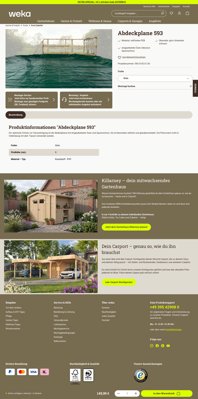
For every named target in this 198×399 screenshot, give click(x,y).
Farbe (121, 71)
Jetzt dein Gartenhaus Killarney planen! (126, 227)
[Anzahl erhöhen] (136, 299)
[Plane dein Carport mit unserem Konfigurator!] (51, 266)
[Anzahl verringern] (118, 299)
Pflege (9, 327)
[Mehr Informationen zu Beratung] (86, 100)
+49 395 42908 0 (164, 318)
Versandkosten (61, 331)
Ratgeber (176, 6)
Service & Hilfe (149, 6)
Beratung (58, 318)
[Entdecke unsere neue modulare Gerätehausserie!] (51, 206)
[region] (59, 58)
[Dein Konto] (179, 13)
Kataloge (58, 348)
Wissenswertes (13, 339)
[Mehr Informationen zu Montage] (32, 100)
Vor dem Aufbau (13, 318)
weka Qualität (108, 327)
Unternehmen (164, 6)
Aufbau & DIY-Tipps (15, 323)
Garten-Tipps (12, 331)
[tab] (16, 115)
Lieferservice (60, 335)
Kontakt (186, 6)
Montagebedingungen (64, 344)
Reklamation (60, 352)
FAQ (56, 327)
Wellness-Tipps (13, 335)
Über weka (108, 313)
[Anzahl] (127, 299)
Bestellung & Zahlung (64, 323)
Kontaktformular (173, 340)
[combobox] (135, 13)
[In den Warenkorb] (167, 299)
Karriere (105, 318)
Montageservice (61, 339)
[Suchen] (162, 13)
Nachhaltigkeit (109, 323)
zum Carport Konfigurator (119, 282)
